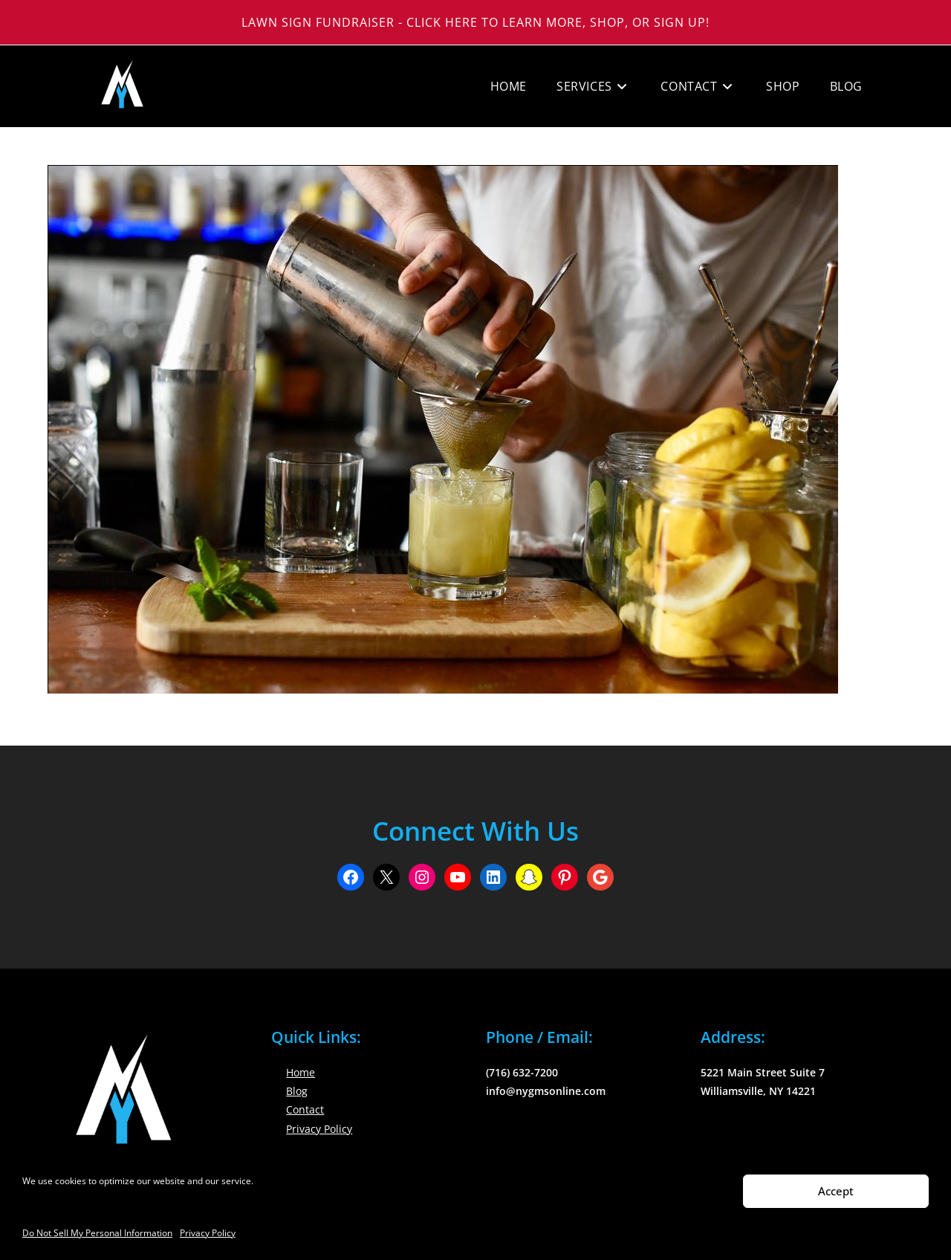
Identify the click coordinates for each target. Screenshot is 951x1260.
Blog (297, 1091)
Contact (305, 1109)
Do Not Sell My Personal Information (97, 1233)
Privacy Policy (208, 1233)
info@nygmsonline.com (546, 1091)
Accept (836, 1190)
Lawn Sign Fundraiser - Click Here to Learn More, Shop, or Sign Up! (475, 22)
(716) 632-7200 (522, 1072)
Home (300, 1072)
